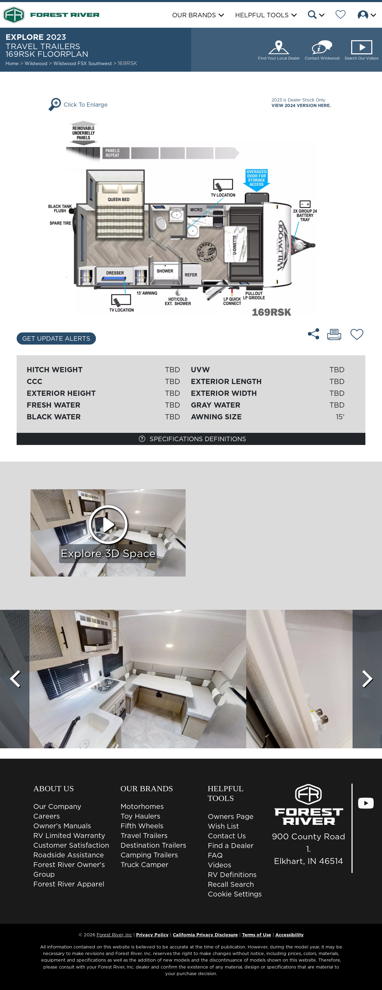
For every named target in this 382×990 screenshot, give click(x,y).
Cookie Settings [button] (235, 894)
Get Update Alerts (56, 338)
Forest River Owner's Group (69, 869)
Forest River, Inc (114, 934)
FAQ (215, 855)
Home (12, 63)
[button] (316, 16)
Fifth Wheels (142, 826)
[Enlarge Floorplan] (191, 218)
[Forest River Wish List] (340, 16)
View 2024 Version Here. (301, 105)
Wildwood (36, 63)
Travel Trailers (144, 835)
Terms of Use (256, 934)
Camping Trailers (149, 855)
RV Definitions (232, 875)
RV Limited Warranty (69, 835)
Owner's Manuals (62, 826)
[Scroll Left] (14, 679)
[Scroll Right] (367, 679)
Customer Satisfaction (71, 845)
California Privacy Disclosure (205, 934)
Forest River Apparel (68, 884)
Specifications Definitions (192, 439)
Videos (219, 865)
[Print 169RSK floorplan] (334, 335)
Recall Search (231, 884)
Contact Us (227, 836)
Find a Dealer (231, 845)
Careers (46, 816)
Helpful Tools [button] (262, 15)
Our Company (57, 806)
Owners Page (231, 816)
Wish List (223, 826)
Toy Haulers (140, 816)
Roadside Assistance (68, 855)
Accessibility (289, 934)
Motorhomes (142, 806)
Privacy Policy (152, 934)
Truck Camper (144, 864)
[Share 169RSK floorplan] (313, 333)
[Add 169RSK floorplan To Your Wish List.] (356, 335)
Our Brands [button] (194, 15)
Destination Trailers (153, 845)
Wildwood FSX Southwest (83, 63)
